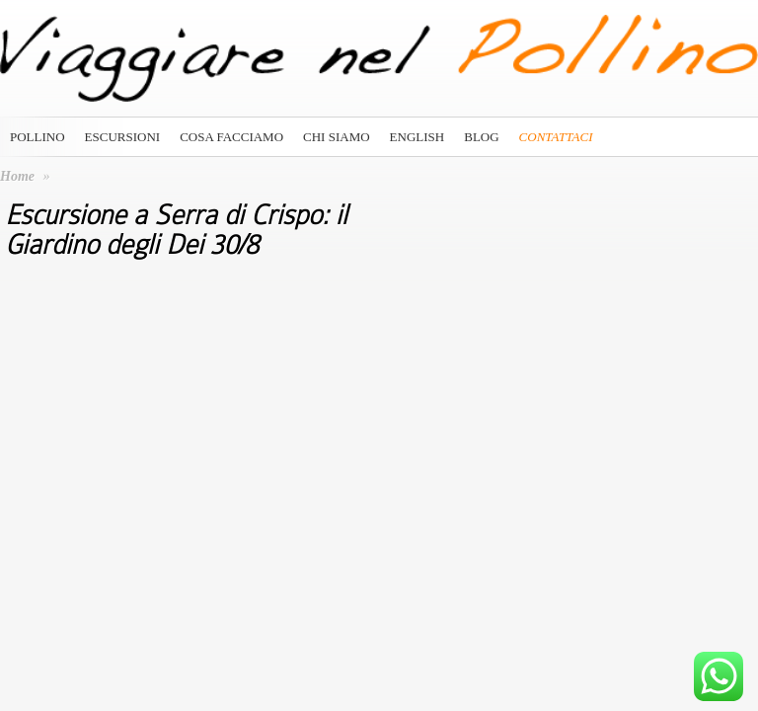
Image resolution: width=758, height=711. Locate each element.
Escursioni (123, 136)
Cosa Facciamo (231, 136)
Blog (481, 136)
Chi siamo (336, 136)
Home (17, 176)
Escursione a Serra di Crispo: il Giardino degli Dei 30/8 (176, 230)
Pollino (37, 136)
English (417, 136)
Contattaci (556, 136)
